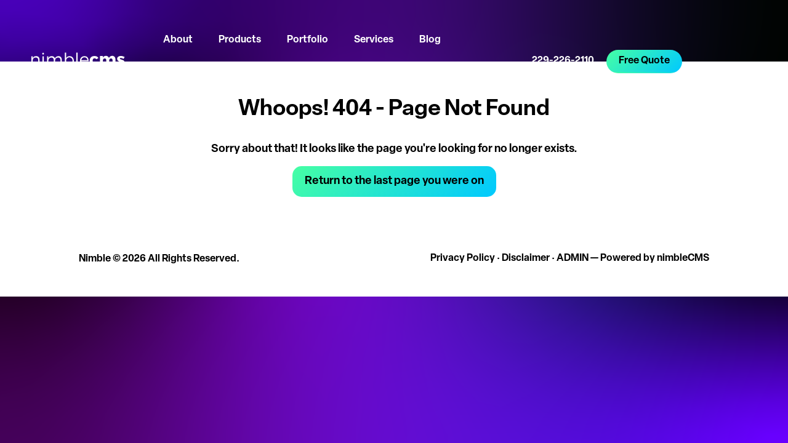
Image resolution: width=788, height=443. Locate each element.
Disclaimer (526, 258)
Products (240, 40)
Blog (430, 40)
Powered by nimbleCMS (654, 258)
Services (373, 40)
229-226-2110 (563, 61)
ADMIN (573, 258)
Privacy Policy (462, 258)
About (178, 40)
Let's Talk (184, 83)
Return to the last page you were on (394, 181)
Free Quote (644, 61)
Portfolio (307, 40)
